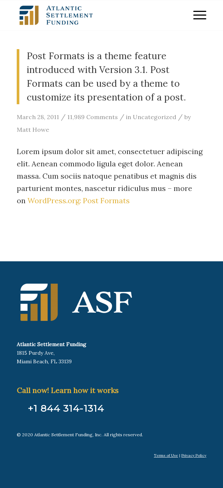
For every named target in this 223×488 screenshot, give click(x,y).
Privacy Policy (193, 455)
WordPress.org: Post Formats (79, 200)
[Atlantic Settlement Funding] (92, 15)
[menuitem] (196, 15)
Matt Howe (33, 129)
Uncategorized (154, 117)
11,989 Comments (92, 117)
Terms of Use (166, 455)
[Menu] (196, 15)
